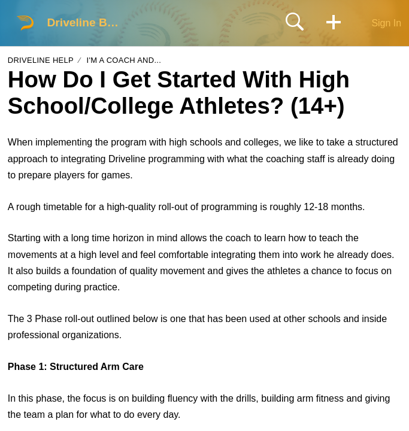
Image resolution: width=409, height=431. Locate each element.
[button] (333, 22)
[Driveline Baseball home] (25, 22)
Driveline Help (41, 60)
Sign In (386, 23)
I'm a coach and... (123, 60)
